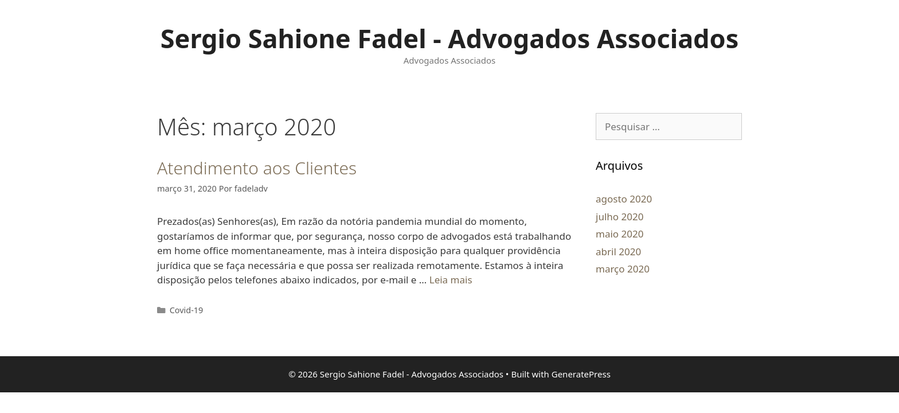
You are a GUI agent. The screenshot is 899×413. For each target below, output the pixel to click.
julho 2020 (619, 216)
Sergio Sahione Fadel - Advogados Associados (450, 38)
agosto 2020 (624, 198)
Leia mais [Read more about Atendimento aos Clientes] (450, 279)
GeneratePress (581, 374)
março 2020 (623, 268)
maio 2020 (619, 233)
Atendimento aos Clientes (257, 168)
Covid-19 (187, 310)
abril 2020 (618, 251)
